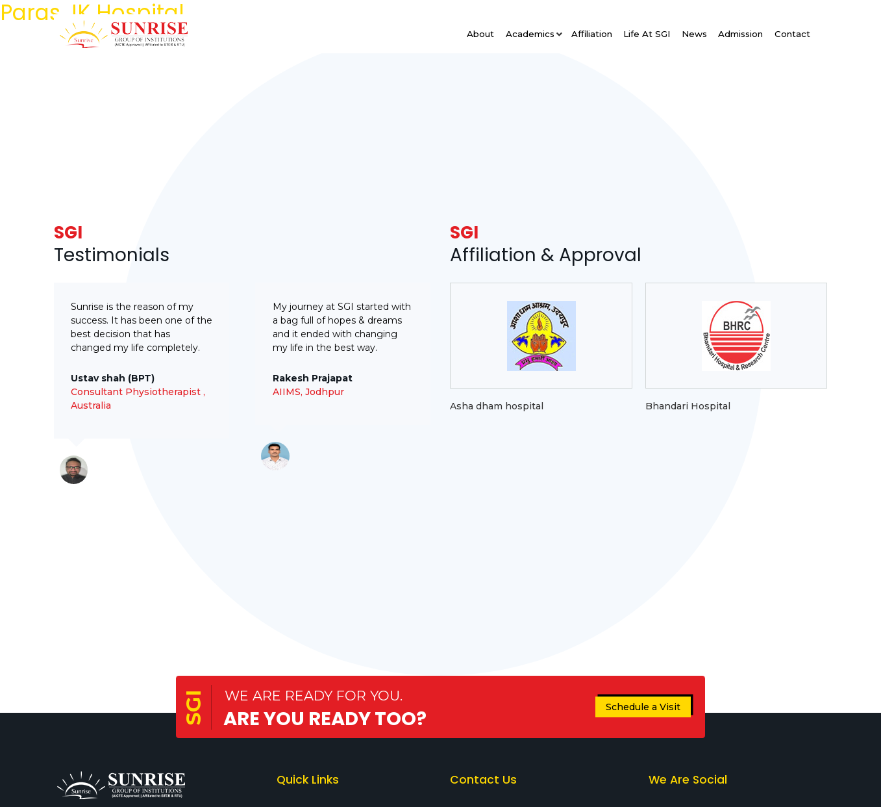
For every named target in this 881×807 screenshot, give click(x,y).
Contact (792, 34)
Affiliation (591, 34)
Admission (740, 34)
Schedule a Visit (643, 707)
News (694, 34)
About (480, 34)
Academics (530, 34)
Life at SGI (646, 34)
